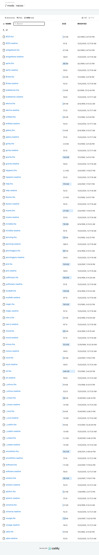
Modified (82, 24)
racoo (19, 5)
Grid (91, 18)
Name (9, 24)
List (84, 18)
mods (10, 5)
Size (64, 24)
